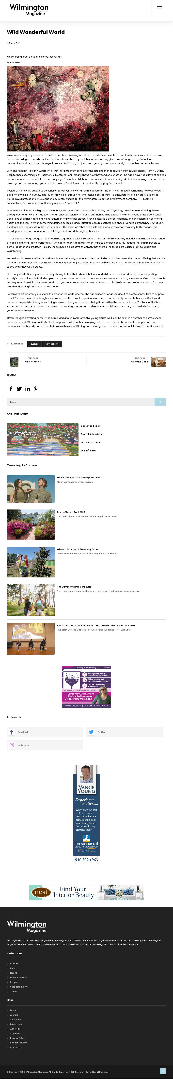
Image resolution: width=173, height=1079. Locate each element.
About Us (15, 1033)
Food (13, 968)
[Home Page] (29, 6)
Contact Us (16, 1047)
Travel (13, 991)
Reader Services (18, 1042)
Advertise (15, 1028)
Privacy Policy (17, 1038)
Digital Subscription (92, 434)
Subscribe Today (90, 425)
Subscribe (15, 1019)
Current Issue (17, 413)
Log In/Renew (88, 450)
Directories (16, 1024)
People (14, 982)
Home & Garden (18, 977)
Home (13, 1010)
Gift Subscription (91, 442)
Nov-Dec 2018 (52, 344)
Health (13, 973)
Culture (34, 344)
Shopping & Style (19, 986)
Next (168, 687)
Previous (4, 687)
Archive (14, 1015)
